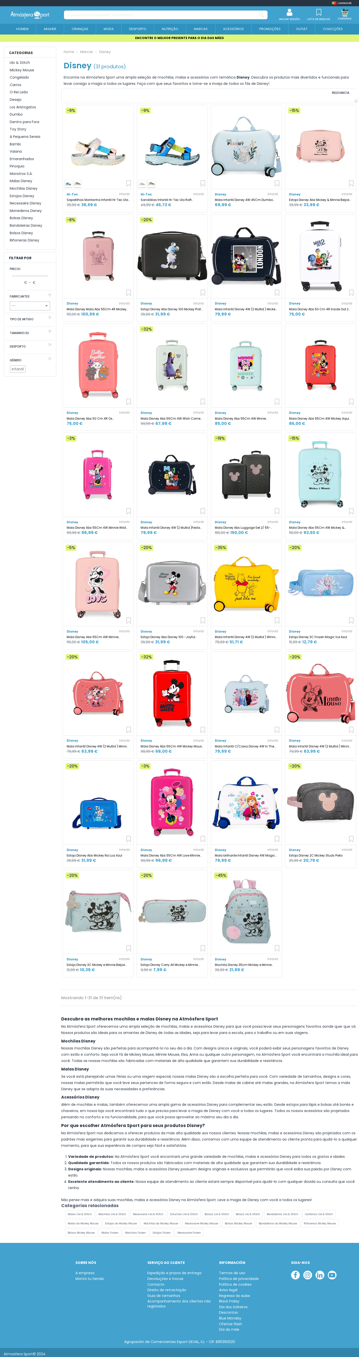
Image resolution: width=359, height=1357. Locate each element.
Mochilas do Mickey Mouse (161, 1220)
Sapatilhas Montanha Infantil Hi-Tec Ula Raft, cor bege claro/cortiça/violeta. (97, 197)
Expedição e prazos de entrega (174, 1270)
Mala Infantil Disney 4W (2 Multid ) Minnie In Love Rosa (320, 743)
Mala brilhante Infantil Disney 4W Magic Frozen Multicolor (245, 852)
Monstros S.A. (21, 173)
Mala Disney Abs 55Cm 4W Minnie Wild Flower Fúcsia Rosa (96, 524)
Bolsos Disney (21, 233)
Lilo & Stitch (20, 62)
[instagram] (307, 1272)
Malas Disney (21, 181)
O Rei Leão (19, 92)
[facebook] (295, 1272)
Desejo (15, 99)
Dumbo (16, 114)
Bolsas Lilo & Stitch (217, 1211)
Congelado (19, 77)
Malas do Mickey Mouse (83, 1220)
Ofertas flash (230, 1320)
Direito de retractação (166, 1287)
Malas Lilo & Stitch (80, 1211)
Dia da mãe (229, 1326)
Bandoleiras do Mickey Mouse (278, 1220)
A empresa (84, 1270)
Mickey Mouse (22, 70)
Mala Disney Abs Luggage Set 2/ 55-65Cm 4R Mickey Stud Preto (243, 524)
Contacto (155, 1281)
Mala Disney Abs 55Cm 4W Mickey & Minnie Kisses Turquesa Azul (316, 524)
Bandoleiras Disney (26, 225)
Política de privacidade (239, 1275)
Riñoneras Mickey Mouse (320, 1220)
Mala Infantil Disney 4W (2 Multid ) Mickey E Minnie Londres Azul (246, 306)
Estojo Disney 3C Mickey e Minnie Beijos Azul (96, 962)
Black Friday (229, 1298)
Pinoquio (17, 166)
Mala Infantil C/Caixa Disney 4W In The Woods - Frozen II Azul (244, 743)
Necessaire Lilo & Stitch (148, 1211)
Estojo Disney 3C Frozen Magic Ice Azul (318, 634)
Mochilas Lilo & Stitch (112, 1211)
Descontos (228, 1309)
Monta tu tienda (89, 1275)
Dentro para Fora (24, 122)
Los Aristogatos (23, 107)
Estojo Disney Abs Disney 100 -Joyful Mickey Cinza (168, 634)
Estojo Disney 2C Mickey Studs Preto (316, 852)
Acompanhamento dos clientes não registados (179, 1301)
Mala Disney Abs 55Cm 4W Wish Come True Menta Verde (170, 415)
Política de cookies (235, 1281)
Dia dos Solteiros (233, 1303)
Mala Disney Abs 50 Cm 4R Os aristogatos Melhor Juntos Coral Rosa (96, 415)
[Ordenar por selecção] (324, 94)
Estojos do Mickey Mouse (121, 1220)
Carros (15, 85)
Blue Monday (230, 1315)
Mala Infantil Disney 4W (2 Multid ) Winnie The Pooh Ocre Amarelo (246, 634)
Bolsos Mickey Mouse (81, 1229)
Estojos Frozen (162, 1229)
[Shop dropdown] (342, 3)
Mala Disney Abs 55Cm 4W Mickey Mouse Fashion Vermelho (172, 743)
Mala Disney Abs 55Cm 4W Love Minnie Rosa (170, 852)
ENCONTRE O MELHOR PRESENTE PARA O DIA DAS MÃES (179, 38)
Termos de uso (232, 1270)
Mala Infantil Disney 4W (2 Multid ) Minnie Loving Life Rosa (97, 743)
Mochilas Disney (23, 188)
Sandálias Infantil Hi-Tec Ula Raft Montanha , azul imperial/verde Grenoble (172, 197)
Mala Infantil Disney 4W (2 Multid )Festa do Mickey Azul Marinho (170, 524)
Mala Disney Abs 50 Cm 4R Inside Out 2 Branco (319, 306)
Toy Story (18, 129)
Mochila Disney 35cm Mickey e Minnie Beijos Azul (243, 962)
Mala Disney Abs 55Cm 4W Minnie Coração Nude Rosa (92, 634)
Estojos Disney (22, 196)
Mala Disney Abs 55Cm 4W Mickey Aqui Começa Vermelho (319, 415)
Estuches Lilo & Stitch (184, 1211)
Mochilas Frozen (135, 1229)
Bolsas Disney (21, 218)
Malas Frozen (109, 1229)
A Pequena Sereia (25, 136)
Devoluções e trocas (165, 1275)
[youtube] (332, 1272)
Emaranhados (22, 159)
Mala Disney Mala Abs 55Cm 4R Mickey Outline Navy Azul (96, 306)
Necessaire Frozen (189, 1229)
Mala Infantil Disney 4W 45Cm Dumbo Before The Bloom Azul (244, 197)
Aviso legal (228, 1287)
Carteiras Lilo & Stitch (319, 1211)
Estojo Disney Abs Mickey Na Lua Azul (94, 852)
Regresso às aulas (234, 1292)
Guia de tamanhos (163, 1292)
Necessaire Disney (25, 203)
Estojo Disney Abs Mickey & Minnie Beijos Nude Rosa (319, 197)
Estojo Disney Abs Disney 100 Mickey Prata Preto (172, 306)
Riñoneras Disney (24, 240)
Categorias (21, 52)
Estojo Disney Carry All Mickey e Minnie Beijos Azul (169, 962)
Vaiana (16, 151)
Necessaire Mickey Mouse (201, 1220)
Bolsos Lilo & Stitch (248, 1211)
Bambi (15, 144)
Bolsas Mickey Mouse (238, 1220)
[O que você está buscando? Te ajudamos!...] (261, 15)
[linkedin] (320, 1272)
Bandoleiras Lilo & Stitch (282, 1211)
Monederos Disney (26, 210)
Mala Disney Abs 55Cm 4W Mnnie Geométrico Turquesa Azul (240, 415)
